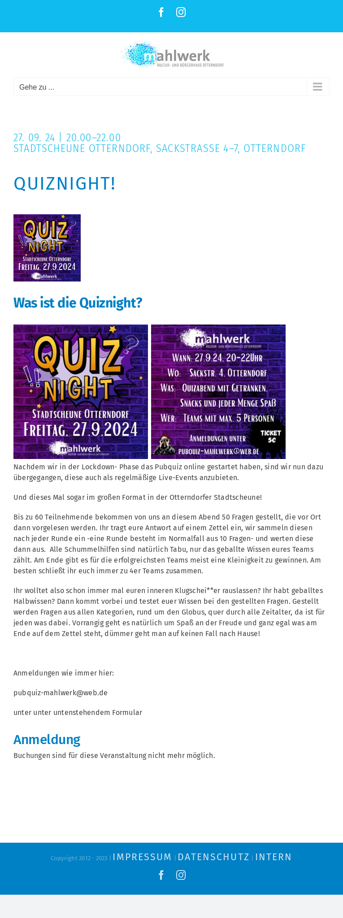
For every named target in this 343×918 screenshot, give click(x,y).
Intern (274, 857)
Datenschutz (213, 857)
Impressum (142, 857)
